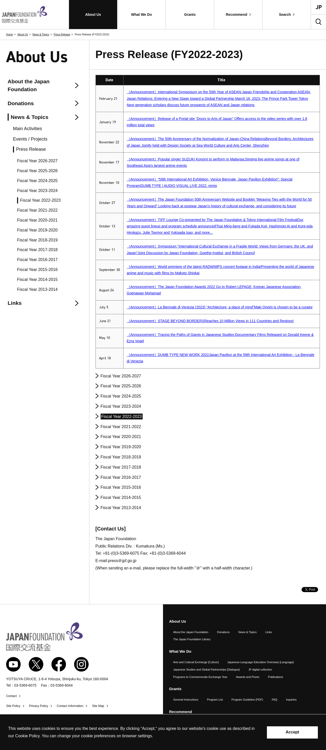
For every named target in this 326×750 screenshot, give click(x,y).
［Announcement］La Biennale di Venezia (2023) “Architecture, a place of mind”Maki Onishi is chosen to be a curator (220, 307)
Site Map (98, 706)
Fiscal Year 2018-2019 (121, 457)
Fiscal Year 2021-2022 (121, 427)
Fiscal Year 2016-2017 (121, 477)
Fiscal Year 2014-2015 (121, 497)
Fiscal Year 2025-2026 (121, 386)
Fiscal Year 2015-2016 (121, 487)
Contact (11, 696)
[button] (93, 14)
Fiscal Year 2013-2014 (121, 508)
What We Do (180, 651)
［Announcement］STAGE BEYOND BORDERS (210, 321)
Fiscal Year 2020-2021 (121, 436)
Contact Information (70, 706)
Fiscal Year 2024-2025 (121, 396)
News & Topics (40, 34)
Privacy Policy (38, 706)
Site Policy (13, 706)
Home (9, 34)
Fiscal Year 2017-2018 (121, 467)
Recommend (180, 712)
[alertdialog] (163, 732)
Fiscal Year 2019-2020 (121, 447)
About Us (22, 34)
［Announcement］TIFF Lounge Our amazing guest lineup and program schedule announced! (220, 226)
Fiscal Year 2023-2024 (121, 406)
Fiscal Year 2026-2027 (121, 376)
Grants (175, 689)
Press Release (62, 34)
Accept (292, 732)
